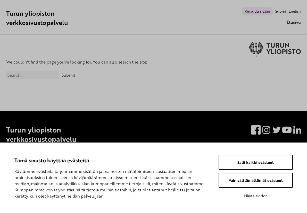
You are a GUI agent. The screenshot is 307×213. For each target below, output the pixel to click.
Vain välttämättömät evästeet (256, 180)
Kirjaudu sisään (257, 11)
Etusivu (294, 22)
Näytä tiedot (255, 196)
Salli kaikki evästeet (255, 162)
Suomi (280, 11)
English (295, 11)
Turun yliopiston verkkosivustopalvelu (37, 18)
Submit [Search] (68, 75)
